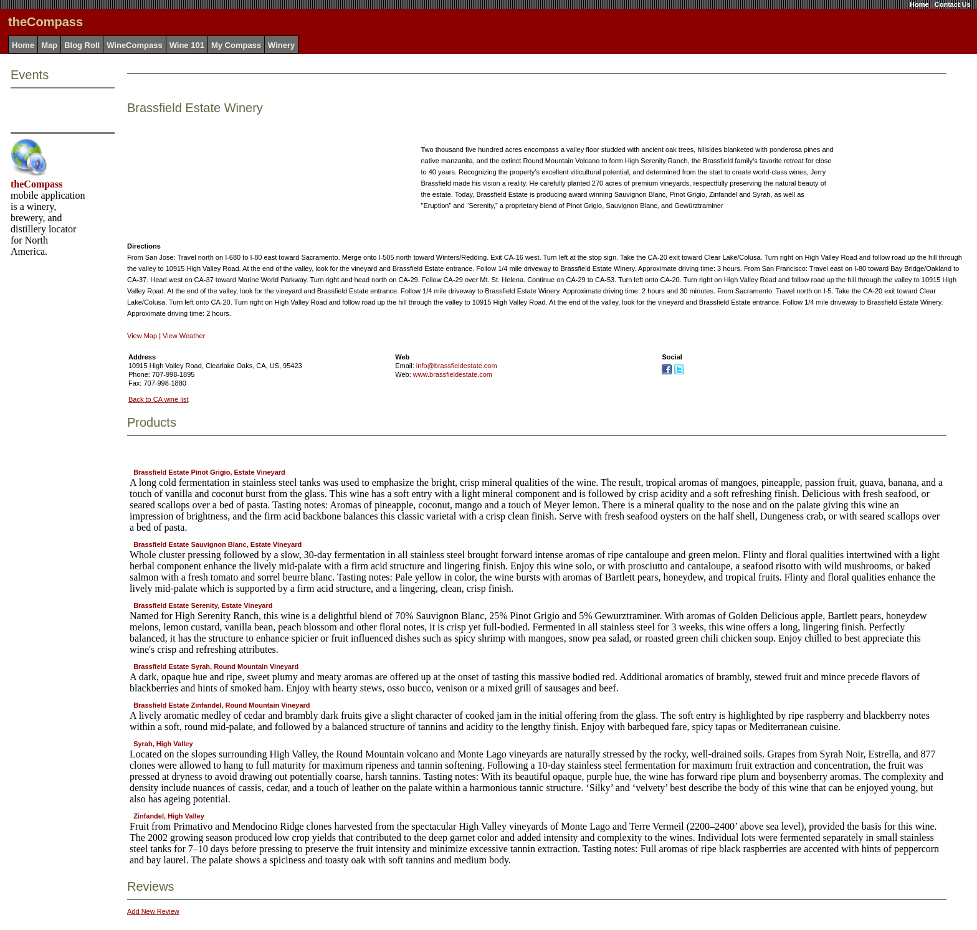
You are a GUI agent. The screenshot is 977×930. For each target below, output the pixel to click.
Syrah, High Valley (163, 743)
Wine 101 (186, 45)
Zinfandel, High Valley (168, 816)
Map (49, 45)
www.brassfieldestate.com (452, 374)
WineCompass (134, 45)
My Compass (236, 45)
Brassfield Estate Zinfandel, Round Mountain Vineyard (221, 705)
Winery (281, 45)
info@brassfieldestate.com (456, 365)
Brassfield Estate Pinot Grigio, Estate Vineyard (209, 472)
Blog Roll (82, 45)
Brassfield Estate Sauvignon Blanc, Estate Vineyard (217, 544)
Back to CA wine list (158, 399)
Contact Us (953, 4)
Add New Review (153, 911)
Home (919, 4)
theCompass (37, 184)
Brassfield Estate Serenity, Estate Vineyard (202, 605)
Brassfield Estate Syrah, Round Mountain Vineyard (215, 666)
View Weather (184, 335)
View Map (142, 335)
